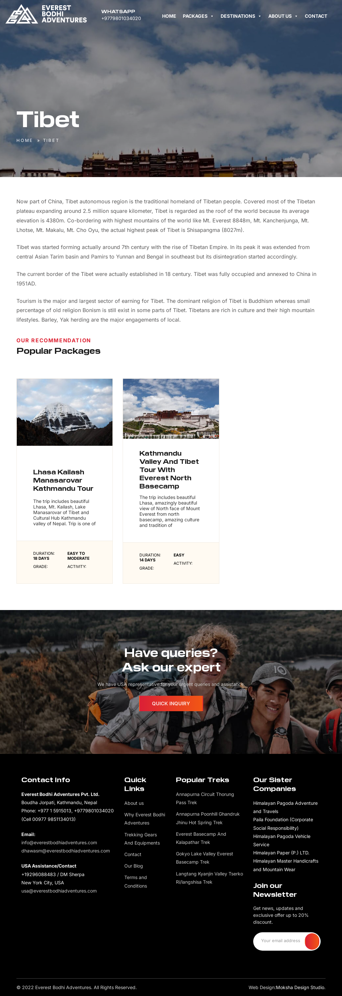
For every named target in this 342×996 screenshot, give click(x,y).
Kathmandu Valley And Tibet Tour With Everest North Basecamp (169, 473)
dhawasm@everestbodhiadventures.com (65, 850)
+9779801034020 (121, 18)
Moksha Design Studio (300, 987)
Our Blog (133, 866)
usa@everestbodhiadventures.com (59, 891)
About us (283, 16)
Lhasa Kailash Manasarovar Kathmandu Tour (63, 483)
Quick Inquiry (171, 703)
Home (169, 16)
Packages (198, 16)
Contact (316, 16)
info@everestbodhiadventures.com (59, 842)
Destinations (241, 16)
